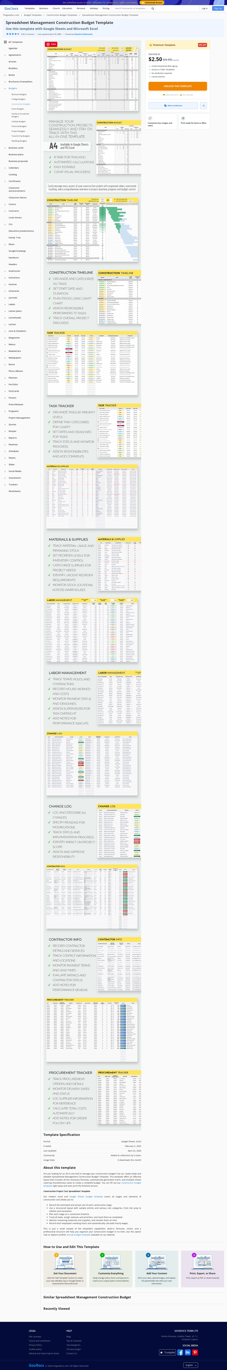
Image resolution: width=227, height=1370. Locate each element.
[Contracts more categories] (5, 211)
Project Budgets (18, 131)
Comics (12, 204)
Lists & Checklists (17, 331)
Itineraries (14, 291)
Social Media (15, 471)
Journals (13, 297)
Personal (81, 8)
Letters (12, 324)
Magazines (14, 337)
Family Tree (15, 237)
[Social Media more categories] (5, 471)
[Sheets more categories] (5, 458)
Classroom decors (18, 197)
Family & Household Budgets (20, 115)
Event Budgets (18, 109)
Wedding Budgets (19, 141)
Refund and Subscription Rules (44, 1353)
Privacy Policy (35, 1345)
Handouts (14, 257)
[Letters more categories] (5, 325)
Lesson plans (15, 311)
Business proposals (18, 161)
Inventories (14, 271)
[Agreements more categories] (5, 55)
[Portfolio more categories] (5, 385)
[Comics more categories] (5, 204)
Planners (13, 377)
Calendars (14, 167)
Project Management (19, 417)
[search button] (152, 8)
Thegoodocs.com (11, 15)
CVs (10, 224)
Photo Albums (16, 371)
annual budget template (78, 1234)
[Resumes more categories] (5, 445)
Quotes (12, 424)
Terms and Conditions (39, 1340)
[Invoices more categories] (5, 284)
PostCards (14, 391)
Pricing (106, 8)
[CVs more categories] (5, 224)
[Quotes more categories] (5, 425)
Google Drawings (17, 251)
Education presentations (21, 231)
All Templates (13, 42)
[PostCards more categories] (5, 391)
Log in (205, 8)
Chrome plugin (73, 1349)
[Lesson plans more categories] (5, 311)
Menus (12, 344)
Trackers (13, 484)
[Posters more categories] (5, 398)
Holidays (94, 8)
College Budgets (18, 99)
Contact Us (71, 1353)
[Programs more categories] (5, 411)
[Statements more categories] (5, 478)
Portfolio (13, 384)
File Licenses (35, 1336)
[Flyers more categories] (5, 244)
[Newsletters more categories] (5, 351)
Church (56, 8)
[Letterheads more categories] (5, 318)
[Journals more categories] (5, 298)
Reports (13, 437)
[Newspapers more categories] (5, 358)
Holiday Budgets (19, 121)
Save (51, 44)
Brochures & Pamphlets (20, 81)
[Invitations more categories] (5, 278)
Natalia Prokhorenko (84, 34)
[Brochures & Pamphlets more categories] (5, 82)
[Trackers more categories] (5, 485)
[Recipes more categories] (5, 431)
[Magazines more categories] (5, 338)
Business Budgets (19, 94)
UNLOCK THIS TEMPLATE (178, 86)
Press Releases (16, 404)
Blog (68, 1336)
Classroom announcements (17, 189)
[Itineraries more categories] (5, 291)
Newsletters (15, 351)
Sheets (12, 457)
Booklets (13, 68)
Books (12, 75)
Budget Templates (33, 15)
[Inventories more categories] (5, 271)
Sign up (218, 8)
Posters (12, 397)
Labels (12, 304)
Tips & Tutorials (74, 1340)
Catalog (13, 174)
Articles (12, 61)
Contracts (14, 210)
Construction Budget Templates (62, 15)
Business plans (16, 154)
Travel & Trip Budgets (21, 136)
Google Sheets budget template (86, 1196)
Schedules (14, 451)
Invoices (13, 284)
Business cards (16, 147)
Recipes (12, 431)
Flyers (11, 244)
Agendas (13, 48)
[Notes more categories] (5, 365)
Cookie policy (35, 1349)
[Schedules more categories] (5, 451)
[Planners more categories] (5, 378)
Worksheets (15, 491)
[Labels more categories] (5, 304)
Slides (11, 464)
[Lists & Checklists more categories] (5, 331)
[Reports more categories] (5, 438)
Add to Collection (173, 105)
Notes (12, 364)
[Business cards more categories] (5, 148)
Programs (14, 411)
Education (67, 8)
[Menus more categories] (5, 345)
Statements (15, 477)
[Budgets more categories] (5, 88)
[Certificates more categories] (5, 181)
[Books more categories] (5, 75)
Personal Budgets (19, 126)
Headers (13, 264)
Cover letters (15, 217)
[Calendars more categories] (5, 168)
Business (43, 8)
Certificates (14, 181)
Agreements (15, 55)
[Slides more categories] (5, 465)
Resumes (13, 444)
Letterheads (15, 317)
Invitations (14, 277)
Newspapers (15, 357)
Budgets (13, 88)
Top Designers (73, 1345)
